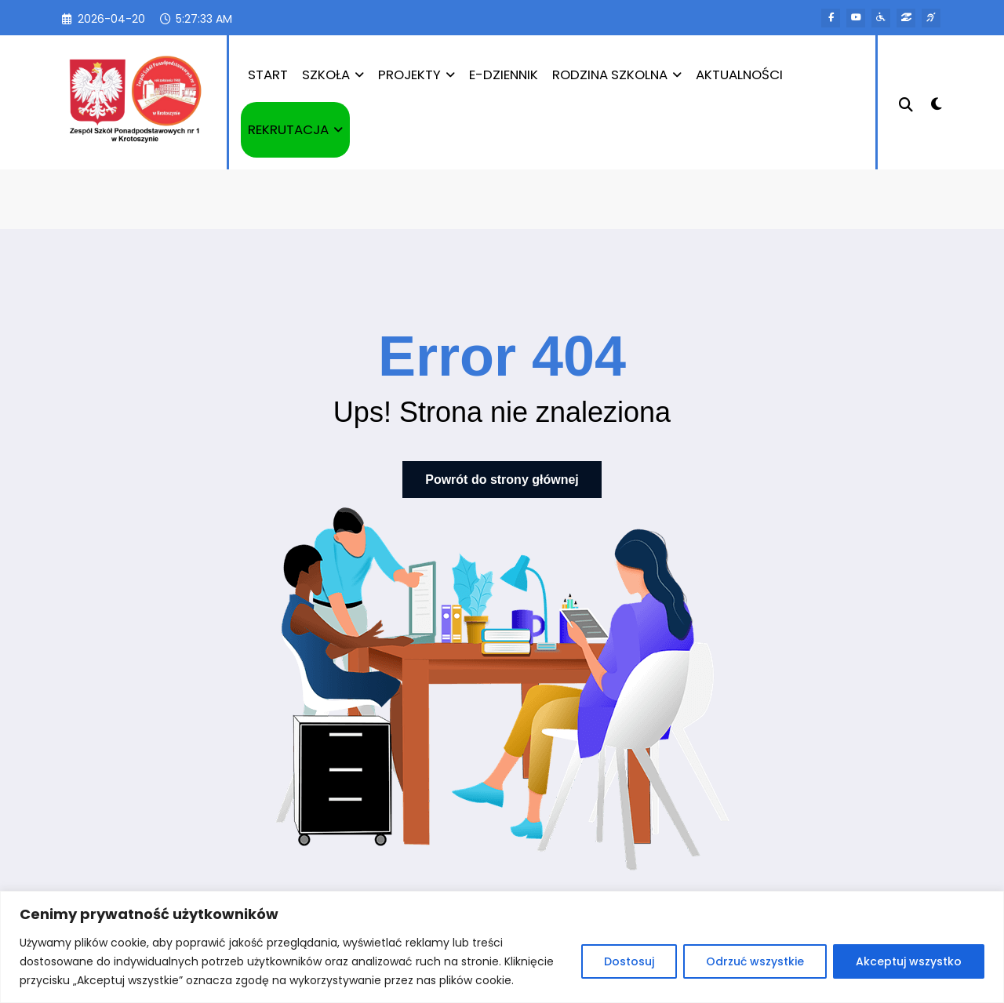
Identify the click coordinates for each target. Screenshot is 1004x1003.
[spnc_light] (936, 102)
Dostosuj (629, 961)
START (268, 74)
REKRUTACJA (295, 129)
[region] (502, 947)
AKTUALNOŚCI (739, 74)
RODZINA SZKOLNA (617, 74)
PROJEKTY (416, 74)
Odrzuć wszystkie (755, 961)
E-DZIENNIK (503, 74)
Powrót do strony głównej (502, 479)
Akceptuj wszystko (909, 961)
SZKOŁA (333, 74)
